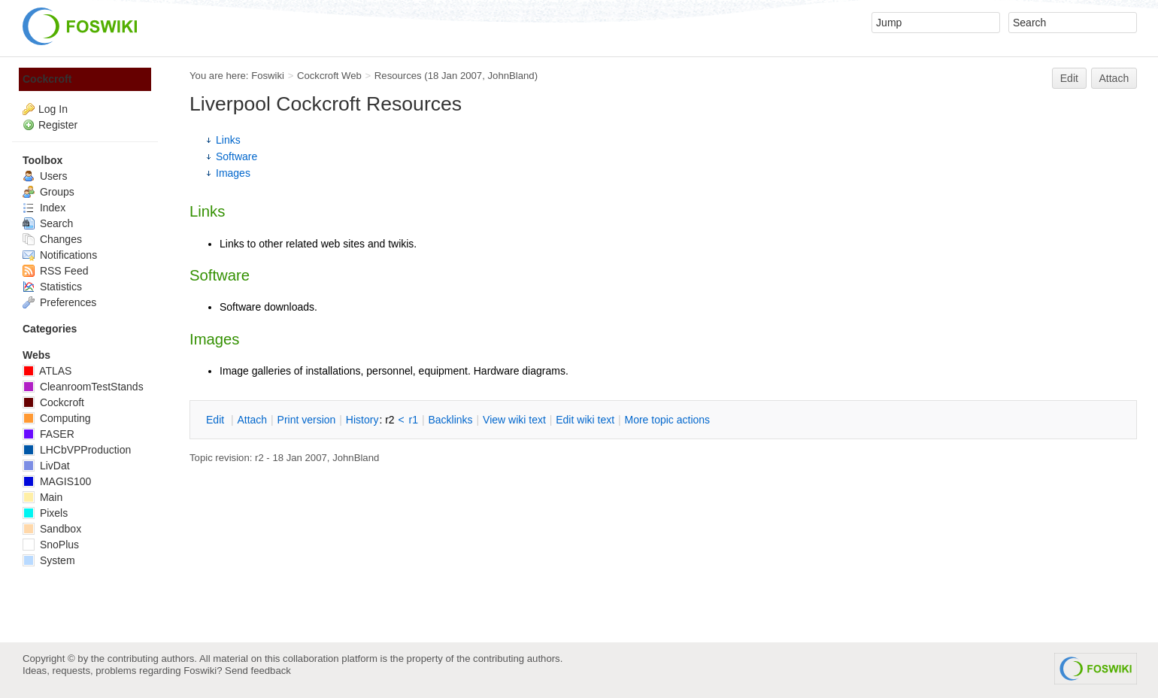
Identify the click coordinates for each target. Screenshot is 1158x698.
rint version (306, 420)
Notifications (60, 255)
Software (236, 156)
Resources (398, 75)
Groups (48, 192)
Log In (53, 109)
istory (362, 420)
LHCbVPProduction (77, 450)
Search (48, 223)
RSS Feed (55, 271)
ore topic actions (667, 420)
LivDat (46, 466)
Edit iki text (585, 420)
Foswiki (267, 75)
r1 (413, 420)
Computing (57, 418)
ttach (252, 420)
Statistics (52, 287)
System (49, 560)
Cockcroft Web (329, 75)
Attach (1114, 78)
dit (216, 420)
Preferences (59, 302)
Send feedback (258, 670)
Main (42, 497)
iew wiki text (514, 420)
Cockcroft (47, 79)
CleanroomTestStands (83, 387)
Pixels (45, 513)
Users (45, 176)
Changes (52, 239)
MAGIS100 (57, 481)
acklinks (450, 420)
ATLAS (47, 371)
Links (228, 140)
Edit (1069, 78)
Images (233, 173)
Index (44, 208)
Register (57, 125)
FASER (48, 434)
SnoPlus (51, 545)
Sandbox (52, 529)
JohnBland (510, 75)
